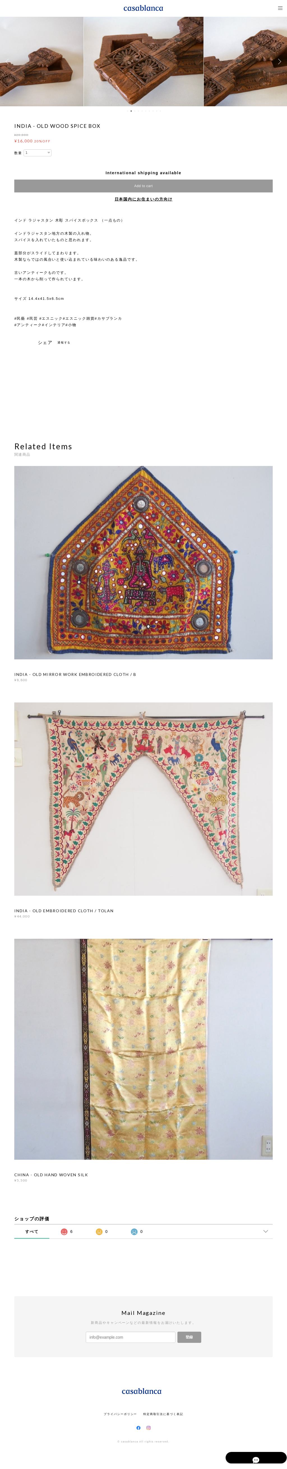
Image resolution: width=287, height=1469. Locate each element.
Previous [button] (8, 61)
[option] (143, 61)
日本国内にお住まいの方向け (144, 199)
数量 (18, 153)
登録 (189, 1337)
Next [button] (278, 61)
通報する (64, 342)
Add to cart (143, 186)
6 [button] (145, 111)
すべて (32, 1231)
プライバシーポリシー (120, 1414)
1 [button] (127, 111)
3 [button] (134, 111)
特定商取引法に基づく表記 (163, 1414)
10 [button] (160, 111)
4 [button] (138, 111)
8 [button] (153, 111)
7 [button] (149, 111)
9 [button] (156, 111)
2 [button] (131, 111)
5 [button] (142, 111)
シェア (45, 342)
